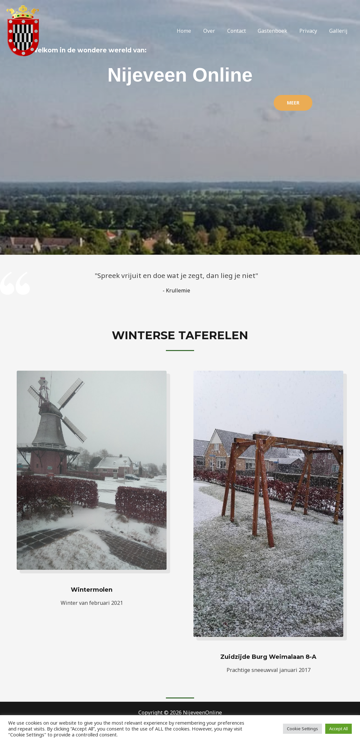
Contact (241, 30)
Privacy (310, 30)
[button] (252, 103)
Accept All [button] (338, 729)
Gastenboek (276, 30)
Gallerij (339, 30)
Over (216, 30)
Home (192, 30)
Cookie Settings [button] (302, 729)
